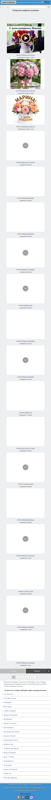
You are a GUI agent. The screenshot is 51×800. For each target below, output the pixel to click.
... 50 (36, 677)
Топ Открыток (8, 694)
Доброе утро (28, 305)
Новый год (28, 412)
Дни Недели (8, 707)
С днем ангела (28, 484)
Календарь (7, 702)
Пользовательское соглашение (25, 791)
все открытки (8, 2)
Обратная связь (36, 785)
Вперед (37, 671)
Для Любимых (9, 727)
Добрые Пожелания (10, 715)
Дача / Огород (9, 757)
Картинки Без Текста (11, 740)
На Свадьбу (8, 765)
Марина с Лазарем (28, 269)
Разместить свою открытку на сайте (16, 788)
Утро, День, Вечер (10, 698)
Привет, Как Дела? (10, 723)
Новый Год (7, 773)
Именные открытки (28, 55)
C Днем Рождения (10, 711)
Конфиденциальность (38, 788)
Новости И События (10, 769)
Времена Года (8, 744)
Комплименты (9, 761)
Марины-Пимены (28, 198)
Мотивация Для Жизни (12, 732)
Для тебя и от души (28, 448)
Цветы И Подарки (10, 753)
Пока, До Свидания (10, 778)
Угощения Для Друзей (11, 748)
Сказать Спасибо (10, 736)
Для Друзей (8, 719)
